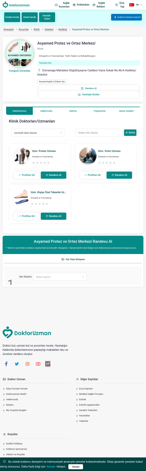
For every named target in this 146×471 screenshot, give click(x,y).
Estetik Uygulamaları (89, 404)
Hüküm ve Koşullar (15, 454)
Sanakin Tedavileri (88, 410)
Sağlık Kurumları (62, 5)
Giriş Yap (119, 5)
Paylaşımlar (100, 111)
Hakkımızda (46, 111)
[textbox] (60, 277)
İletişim (9, 404)
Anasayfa (8, 29)
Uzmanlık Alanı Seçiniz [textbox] (25, 133)
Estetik (82, 399)
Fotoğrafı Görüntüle (19, 70)
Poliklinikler (80, 5)
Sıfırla (130, 132)
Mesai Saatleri (126, 111)
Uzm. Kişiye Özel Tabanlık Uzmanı (50, 192)
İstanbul (49, 29)
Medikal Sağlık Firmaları (91, 394)
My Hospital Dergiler (16, 410)
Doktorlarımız (19, 111)
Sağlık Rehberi (98, 5)
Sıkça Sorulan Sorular (17, 388)
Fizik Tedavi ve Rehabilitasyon (80, 56)
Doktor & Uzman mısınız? (127, 17)
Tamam (76, 466)
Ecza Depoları (86, 388)
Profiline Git (26, 175)
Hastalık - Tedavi (47, 17)
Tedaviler (83, 421)
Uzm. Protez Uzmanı (44, 151)
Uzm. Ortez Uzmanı (109, 151)
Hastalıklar (84, 415)
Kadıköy (62, 29)
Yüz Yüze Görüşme (73, 259)
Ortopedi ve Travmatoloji (51, 56)
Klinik (37, 29)
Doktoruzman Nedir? (16, 394)
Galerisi (73, 111)
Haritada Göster (89, 94)
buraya (51, 466)
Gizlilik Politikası (14, 443)
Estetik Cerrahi (12, 17)
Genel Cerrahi (29, 17)
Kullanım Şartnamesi (16, 449)
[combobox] (38, 133)
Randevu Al (88, 88)
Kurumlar (24, 29)
